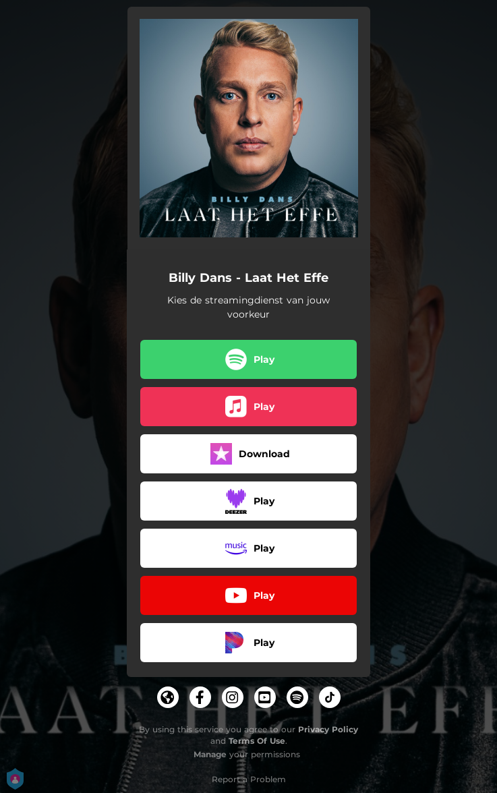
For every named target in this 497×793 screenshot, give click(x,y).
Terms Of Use (257, 741)
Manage (210, 754)
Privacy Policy (328, 729)
